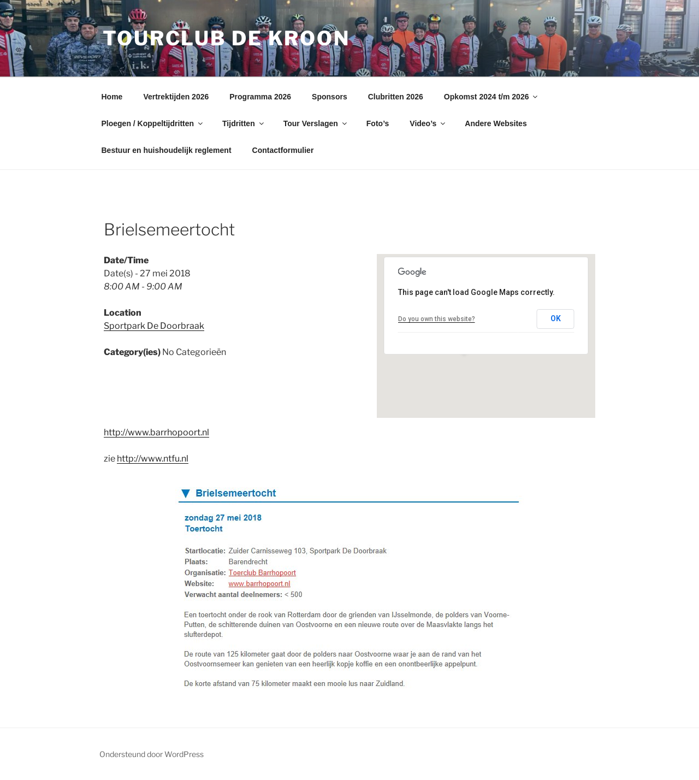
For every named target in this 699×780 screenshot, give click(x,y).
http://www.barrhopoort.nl (156, 432)
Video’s (428, 123)
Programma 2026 (260, 96)
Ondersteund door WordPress (151, 754)
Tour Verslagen (315, 123)
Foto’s (377, 123)
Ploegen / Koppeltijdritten (153, 123)
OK (555, 318)
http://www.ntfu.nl (152, 458)
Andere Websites (495, 123)
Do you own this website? (436, 319)
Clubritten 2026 (395, 96)
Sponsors (329, 96)
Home (112, 96)
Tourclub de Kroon (226, 38)
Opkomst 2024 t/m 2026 (492, 96)
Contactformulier (283, 150)
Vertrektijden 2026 (176, 96)
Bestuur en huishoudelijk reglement (167, 150)
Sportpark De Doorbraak (154, 326)
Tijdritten (243, 123)
